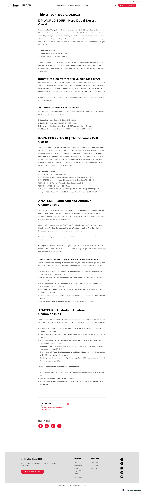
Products (59, 5)
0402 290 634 (45, 409)
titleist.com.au (126, 1)
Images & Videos (74, 5)
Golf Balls (94, 463)
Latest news (77, 465)
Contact (76, 473)
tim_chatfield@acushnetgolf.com (51, 407)
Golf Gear (94, 468)
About (85, 5)
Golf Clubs (94, 465)
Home (75, 463)
